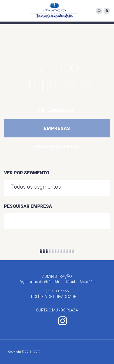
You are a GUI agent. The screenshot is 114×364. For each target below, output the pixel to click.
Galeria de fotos (57, 146)
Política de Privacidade (53, 296)
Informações (57, 110)
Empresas (57, 128)
